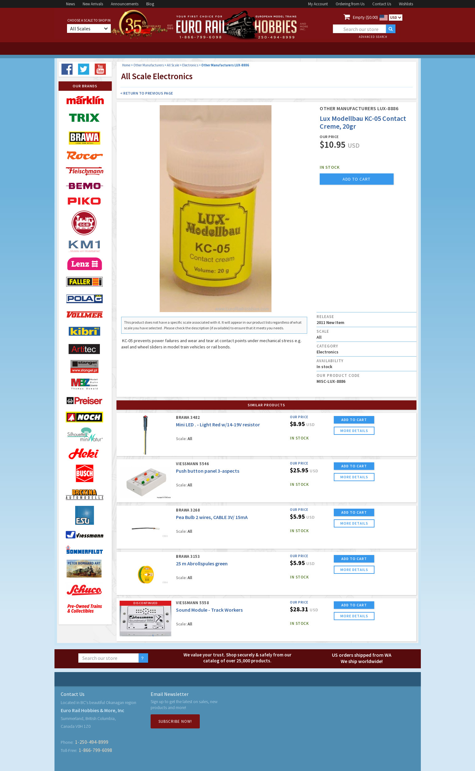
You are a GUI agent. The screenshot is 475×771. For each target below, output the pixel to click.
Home (126, 65)
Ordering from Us (350, 4)
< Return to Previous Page (146, 93)
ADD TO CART (354, 419)
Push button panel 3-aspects (207, 471)
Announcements (124, 4)
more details (354, 430)
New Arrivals (93, 4)
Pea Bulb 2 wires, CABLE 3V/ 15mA (212, 517)
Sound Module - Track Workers (209, 610)
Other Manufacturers (148, 65)
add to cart (356, 179)
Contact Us (381, 4)
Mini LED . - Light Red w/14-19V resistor (218, 424)
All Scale (173, 65)
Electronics (190, 65)
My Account (318, 4)
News (70, 4)
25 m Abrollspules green (202, 563)
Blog (150, 4)
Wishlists (406, 4)
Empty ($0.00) (365, 17)
